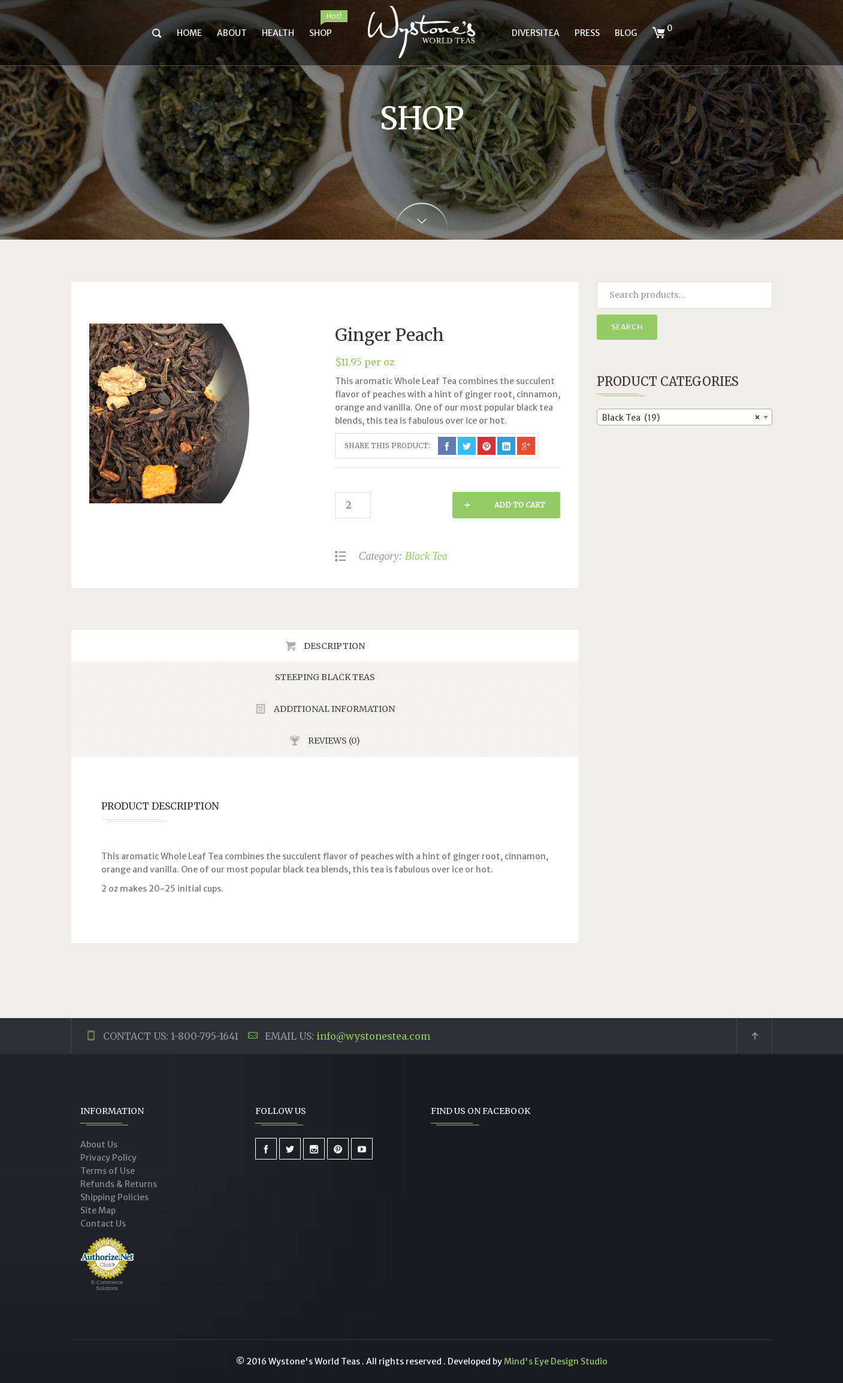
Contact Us (103, 1223)
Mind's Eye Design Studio (556, 1361)
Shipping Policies (114, 1197)
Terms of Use (107, 1170)
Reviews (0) (333, 740)
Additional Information (333, 708)
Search (627, 327)
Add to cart (440, 504)
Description (333, 646)
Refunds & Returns (118, 1184)
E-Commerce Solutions (107, 1285)
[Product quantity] (353, 505)
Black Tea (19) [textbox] (681, 417)
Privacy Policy (108, 1157)
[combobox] (684, 417)
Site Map (98, 1210)
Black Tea (426, 556)
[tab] (325, 646)
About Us (98, 1144)
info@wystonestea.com (373, 1036)
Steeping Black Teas (325, 677)
